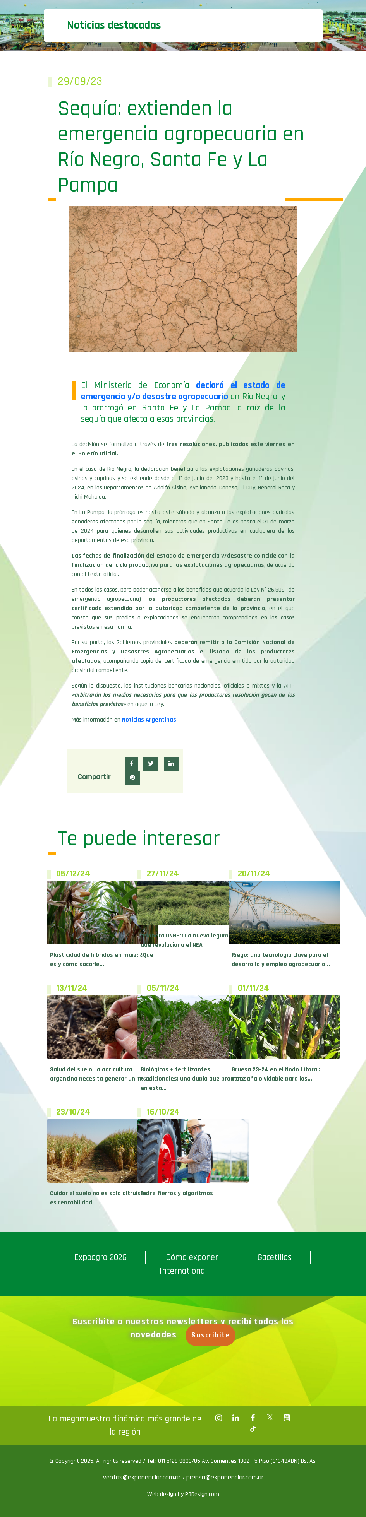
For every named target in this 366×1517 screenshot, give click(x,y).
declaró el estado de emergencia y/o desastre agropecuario (183, 391)
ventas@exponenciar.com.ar (142, 1477)
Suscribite (213, 1335)
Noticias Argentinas (149, 720)
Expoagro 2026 (100, 1257)
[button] (131, 764)
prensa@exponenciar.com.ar (224, 1477)
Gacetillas (274, 1257)
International (183, 1271)
